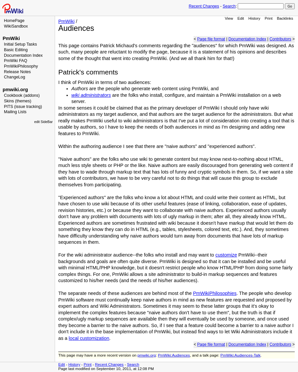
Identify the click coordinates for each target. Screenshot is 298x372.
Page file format (211, 39)
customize (226, 255)
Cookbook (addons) (22, 95)
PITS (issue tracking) (23, 106)
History (254, 18)
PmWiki (11, 38)
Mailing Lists (15, 112)
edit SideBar (43, 122)
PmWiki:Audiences (174, 355)
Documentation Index (23, 55)
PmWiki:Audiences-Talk (240, 355)
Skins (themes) (17, 101)
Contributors (280, 39)
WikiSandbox (16, 26)
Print (268, 18)
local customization (89, 338)
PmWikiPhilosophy (21, 66)
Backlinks (285, 18)
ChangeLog (14, 77)
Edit (240, 18)
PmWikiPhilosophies (214, 293)
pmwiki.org (15, 89)
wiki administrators (91, 95)
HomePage (14, 20)
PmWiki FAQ (15, 60)
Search (229, 6)
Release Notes (17, 72)
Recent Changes (204, 6)
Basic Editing (16, 50)
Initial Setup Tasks (20, 44)
